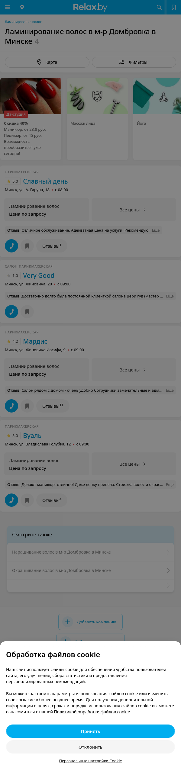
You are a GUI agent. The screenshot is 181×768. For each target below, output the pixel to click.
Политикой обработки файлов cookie (92, 712)
